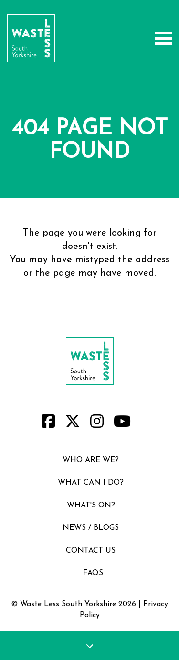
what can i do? (91, 482)
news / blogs (91, 528)
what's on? (91, 505)
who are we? (91, 460)
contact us (91, 551)
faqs (93, 573)
